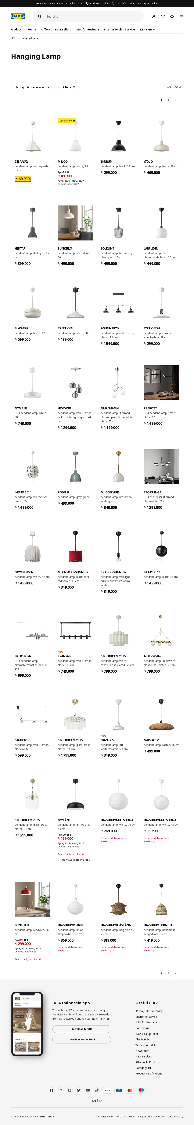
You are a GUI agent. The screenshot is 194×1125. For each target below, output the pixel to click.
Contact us (142, 1028)
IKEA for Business (87, 29)
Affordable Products (147, 1062)
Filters (69, 87)
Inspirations (56, 3)
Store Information (125, 3)
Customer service (146, 1016)
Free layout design (148, 3)
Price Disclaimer (126, 1116)
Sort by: (30, 87)
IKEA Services (143, 1056)
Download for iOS (81, 1029)
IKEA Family (147, 29)
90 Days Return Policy (149, 1011)
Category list (143, 1068)
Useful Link (146, 1003)
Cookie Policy (175, 1116)
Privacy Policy (106, 1116)
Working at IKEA (145, 1045)
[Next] (176, 100)
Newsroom (142, 1051)
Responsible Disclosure (151, 1116)
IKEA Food (41, 3)
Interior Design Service (119, 29)
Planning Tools (74, 3)
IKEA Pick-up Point (146, 1034)
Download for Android (82, 1039)
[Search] (95, 16)
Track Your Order (99, 3)
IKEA (13, 38)
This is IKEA (142, 1039)
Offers (45, 29)
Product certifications (148, 1073)
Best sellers (63, 29)
